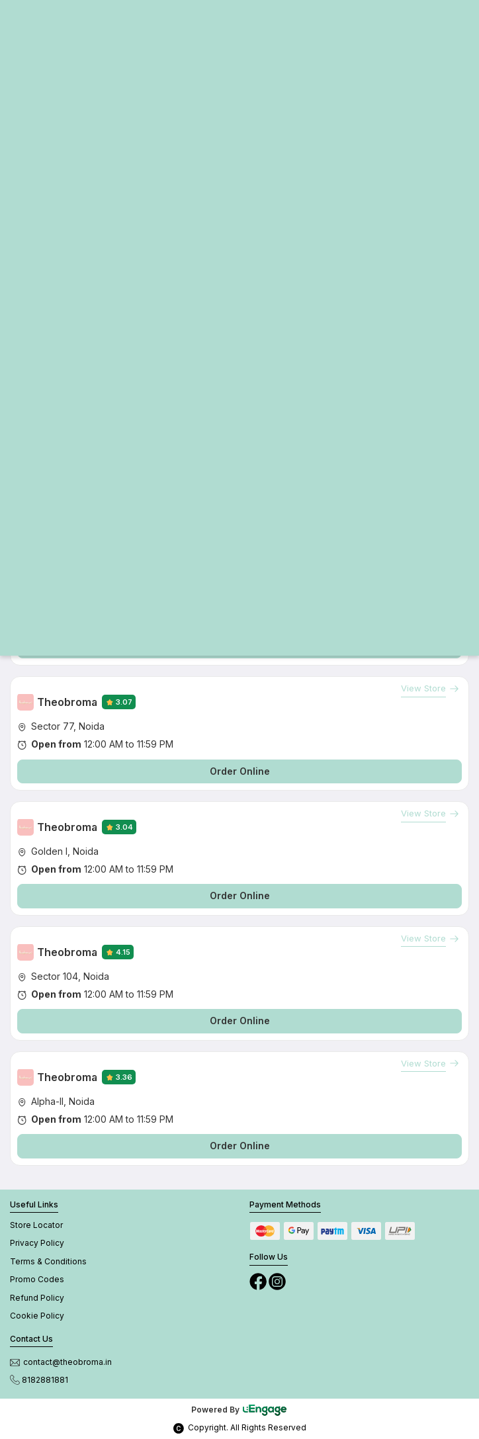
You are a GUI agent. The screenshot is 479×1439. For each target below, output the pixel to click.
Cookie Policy (37, 1316)
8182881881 (39, 1380)
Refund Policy (37, 1298)
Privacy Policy (37, 1243)
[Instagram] (277, 1281)
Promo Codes (37, 1279)
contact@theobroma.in (61, 1362)
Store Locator (36, 1225)
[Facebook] (259, 1281)
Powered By (239, 1410)
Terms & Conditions (48, 1261)
